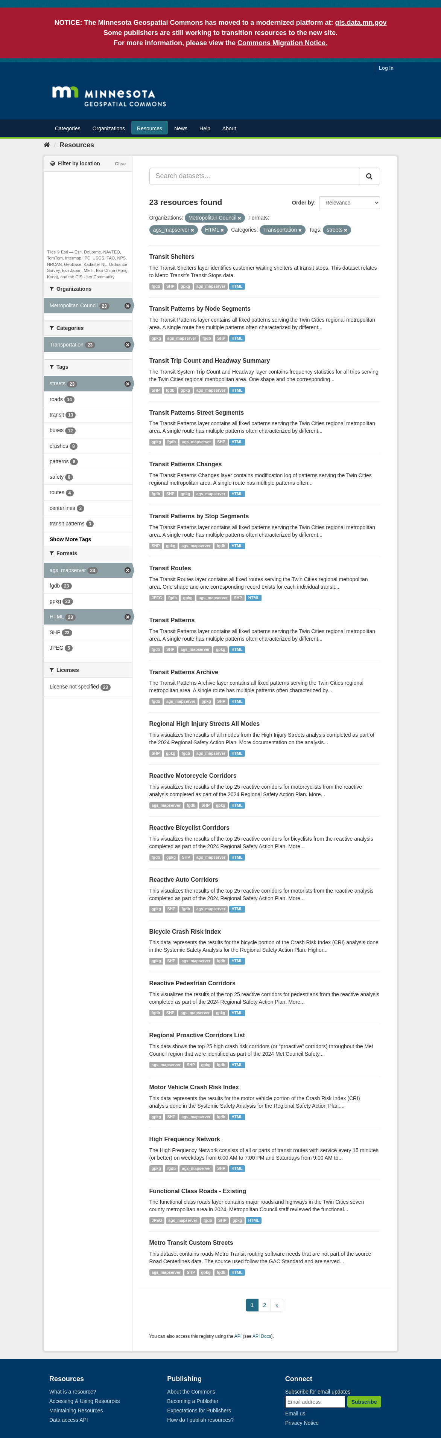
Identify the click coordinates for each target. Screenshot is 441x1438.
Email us (295, 1414)
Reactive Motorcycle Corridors (193, 775)
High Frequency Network (184, 1139)
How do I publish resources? (200, 1420)
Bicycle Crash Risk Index (185, 931)
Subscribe (364, 1402)
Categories (68, 128)
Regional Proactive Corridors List (197, 1035)
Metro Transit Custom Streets (191, 1243)
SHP (170, 286)
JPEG (157, 597)
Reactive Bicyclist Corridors (189, 827)
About (229, 128)
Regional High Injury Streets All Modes (204, 724)
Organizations (109, 128)
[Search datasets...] (254, 176)
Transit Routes (170, 568)
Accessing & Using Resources (84, 1401)
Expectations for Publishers (199, 1410)
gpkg (185, 286)
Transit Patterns (172, 620)
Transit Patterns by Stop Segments (199, 516)
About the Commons (191, 1392)
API (238, 1336)
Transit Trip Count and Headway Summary (209, 360)
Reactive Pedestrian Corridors (192, 983)
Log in (386, 68)
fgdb (156, 286)
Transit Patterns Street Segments (196, 412)
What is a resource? (72, 1392)
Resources (149, 128)
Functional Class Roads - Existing (197, 1191)
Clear (120, 163)
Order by (303, 203)
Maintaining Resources (76, 1410)
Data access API (68, 1420)
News (180, 128)
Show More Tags (70, 539)
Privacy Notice (302, 1423)
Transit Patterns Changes (185, 464)
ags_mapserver (210, 286)
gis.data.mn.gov (361, 22)
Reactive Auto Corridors (183, 879)
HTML (236, 286)
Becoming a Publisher (192, 1401)
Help (204, 128)
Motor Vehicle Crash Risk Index (194, 1087)
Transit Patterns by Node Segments (200, 308)
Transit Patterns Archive (183, 672)
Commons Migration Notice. (282, 43)
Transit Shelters (172, 256)
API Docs (261, 1336)
